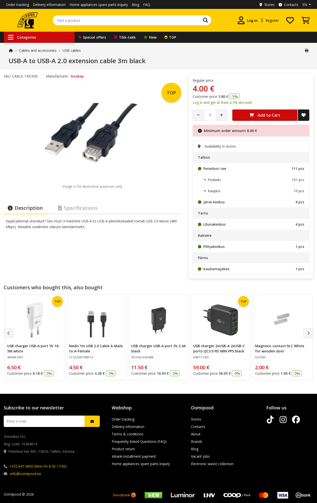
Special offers (92, 37)
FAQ (146, 4)
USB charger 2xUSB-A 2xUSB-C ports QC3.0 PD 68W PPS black (219, 348)
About (196, 434)
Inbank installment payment (134, 456)
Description (25, 208)
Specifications (78, 208)
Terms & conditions (127, 434)
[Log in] (247, 20)
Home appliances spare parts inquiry (99, 4)
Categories (22, 37)
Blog (135, 4)
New (150, 37)
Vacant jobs (200, 456)
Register (272, 20)
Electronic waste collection (212, 463)
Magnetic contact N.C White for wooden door (279, 348)
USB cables (72, 50)
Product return (123, 449)
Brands (196, 441)
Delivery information (49, 4)
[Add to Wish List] (303, 115)
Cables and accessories (37, 50)
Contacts (288, 4)
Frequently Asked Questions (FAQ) (139, 441)
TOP (170, 37)
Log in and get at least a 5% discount (222, 102)
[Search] (205, 20)
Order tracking (17, 4)
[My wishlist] (290, 20)
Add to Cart (264, 115)
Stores (267, 4)
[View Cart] (305, 20)
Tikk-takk (125, 37)
